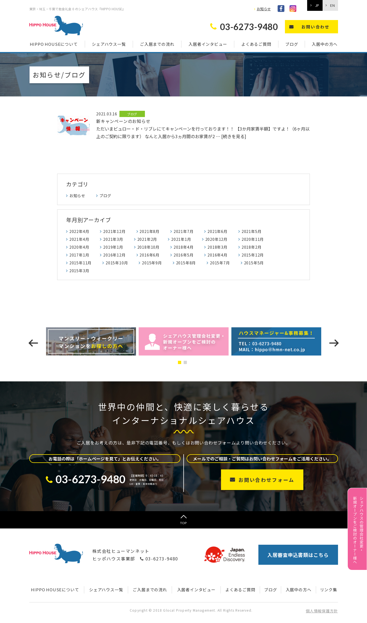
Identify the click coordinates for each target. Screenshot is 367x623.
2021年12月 (114, 231)
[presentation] (33, 343)
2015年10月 (117, 262)
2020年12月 (216, 239)
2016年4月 (217, 255)
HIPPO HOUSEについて (54, 44)
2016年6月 (149, 255)
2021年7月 (184, 231)
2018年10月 (148, 247)
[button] (181, 362)
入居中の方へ (324, 44)
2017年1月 (79, 255)
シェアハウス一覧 (109, 44)
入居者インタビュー (208, 44)
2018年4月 (184, 247)
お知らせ (264, 8)
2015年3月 (79, 270)
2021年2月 (147, 239)
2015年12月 (253, 255)
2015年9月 (152, 262)
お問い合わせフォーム (266, 479)
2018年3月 (217, 247)
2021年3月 (113, 239)
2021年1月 (181, 239)
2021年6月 (217, 231)
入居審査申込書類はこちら (298, 554)
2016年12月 (114, 255)
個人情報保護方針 (322, 611)
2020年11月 (253, 239)
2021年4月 (79, 239)
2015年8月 (186, 262)
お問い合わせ (315, 27)
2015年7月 (220, 262)
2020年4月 (79, 247)
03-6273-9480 (159, 558)
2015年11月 (80, 262)
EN (332, 5)
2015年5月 (254, 262)
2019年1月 (113, 247)
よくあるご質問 (256, 44)
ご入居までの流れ (157, 44)
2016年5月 (184, 255)
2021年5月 (252, 231)
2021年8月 (149, 231)
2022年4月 (79, 231)
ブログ (291, 44)
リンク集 (328, 589)
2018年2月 (252, 247)
